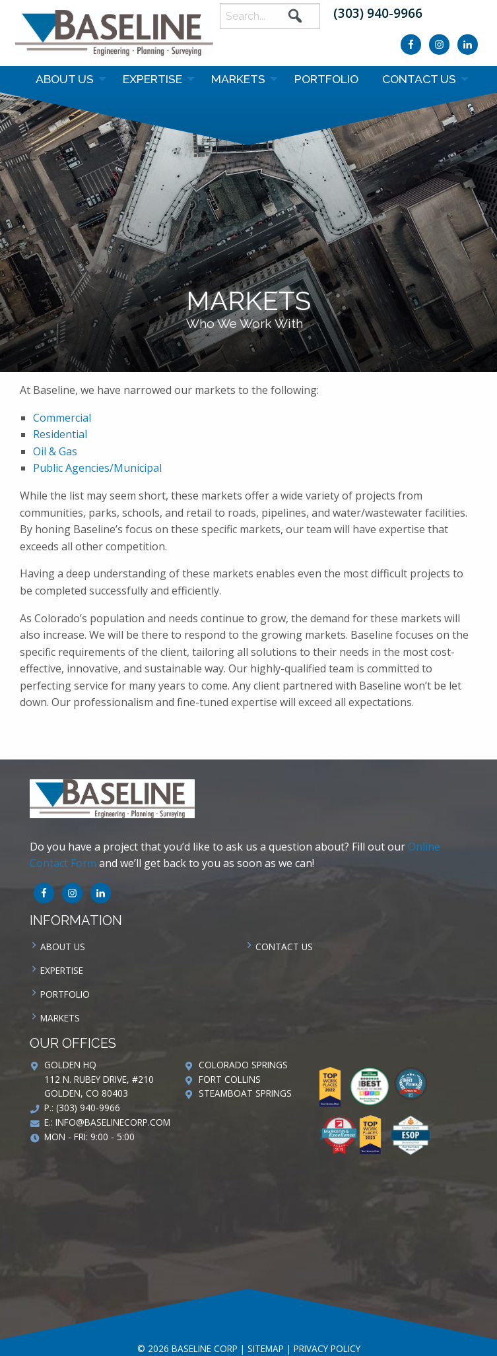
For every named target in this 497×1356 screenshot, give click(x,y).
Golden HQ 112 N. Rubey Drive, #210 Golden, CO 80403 (99, 1079)
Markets (238, 79)
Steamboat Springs (245, 1093)
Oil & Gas (55, 451)
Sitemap (266, 1348)
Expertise (152, 79)
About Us (65, 79)
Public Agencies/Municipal (97, 468)
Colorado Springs (243, 1064)
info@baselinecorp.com (112, 1122)
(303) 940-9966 (377, 13)
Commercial (63, 417)
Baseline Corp (114, 33)
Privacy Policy (327, 1348)
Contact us (419, 79)
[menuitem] (67, 79)
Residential (60, 434)
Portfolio (326, 79)
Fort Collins (230, 1079)
